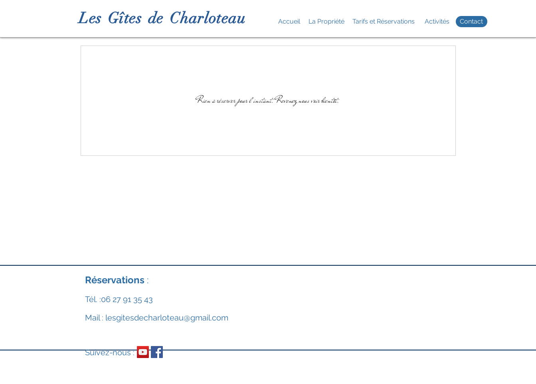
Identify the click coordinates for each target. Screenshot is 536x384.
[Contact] (471, 21)
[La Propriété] (326, 21)
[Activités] (437, 21)
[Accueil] (289, 21)
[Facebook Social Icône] (157, 352)
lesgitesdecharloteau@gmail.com (166, 317)
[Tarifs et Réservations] (383, 21)
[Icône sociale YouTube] (143, 352)
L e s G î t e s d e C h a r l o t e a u (161, 18)
